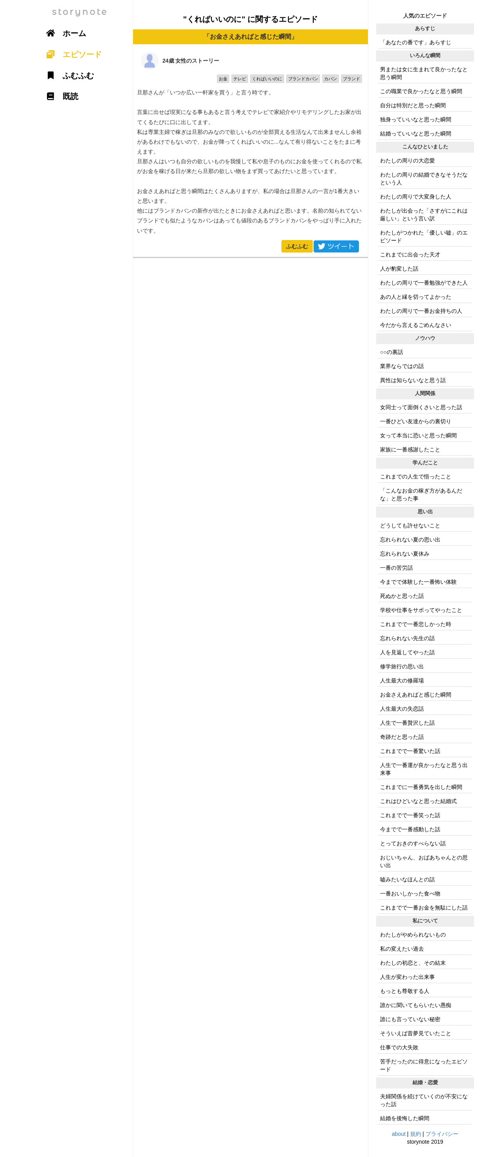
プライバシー (441, 1134)
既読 (59, 96)
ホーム (63, 33)
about (398, 1134)
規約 (415, 1134)
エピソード (71, 54)
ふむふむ (297, 246)
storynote (80, 12)
